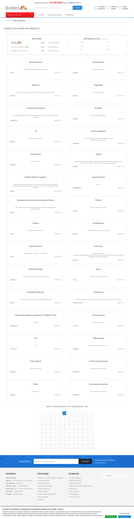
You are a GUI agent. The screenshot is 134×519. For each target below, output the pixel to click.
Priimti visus (111, 516)
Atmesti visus (124, 516)
